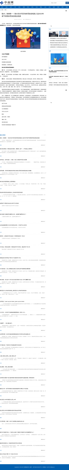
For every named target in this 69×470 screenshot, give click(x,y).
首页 (2, 7)
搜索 (67, 2)
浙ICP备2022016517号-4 (37, 467)
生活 (37, 7)
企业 (45, 7)
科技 (32, 7)
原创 (6, 7)
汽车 (15, 7)
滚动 (50, 7)
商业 (19, 7)
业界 (11, 7)
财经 (62, 7)
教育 (54, 7)
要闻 (58, 7)
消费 (24, 7)
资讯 (28, 7)
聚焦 (41, 7)
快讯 (67, 7)
